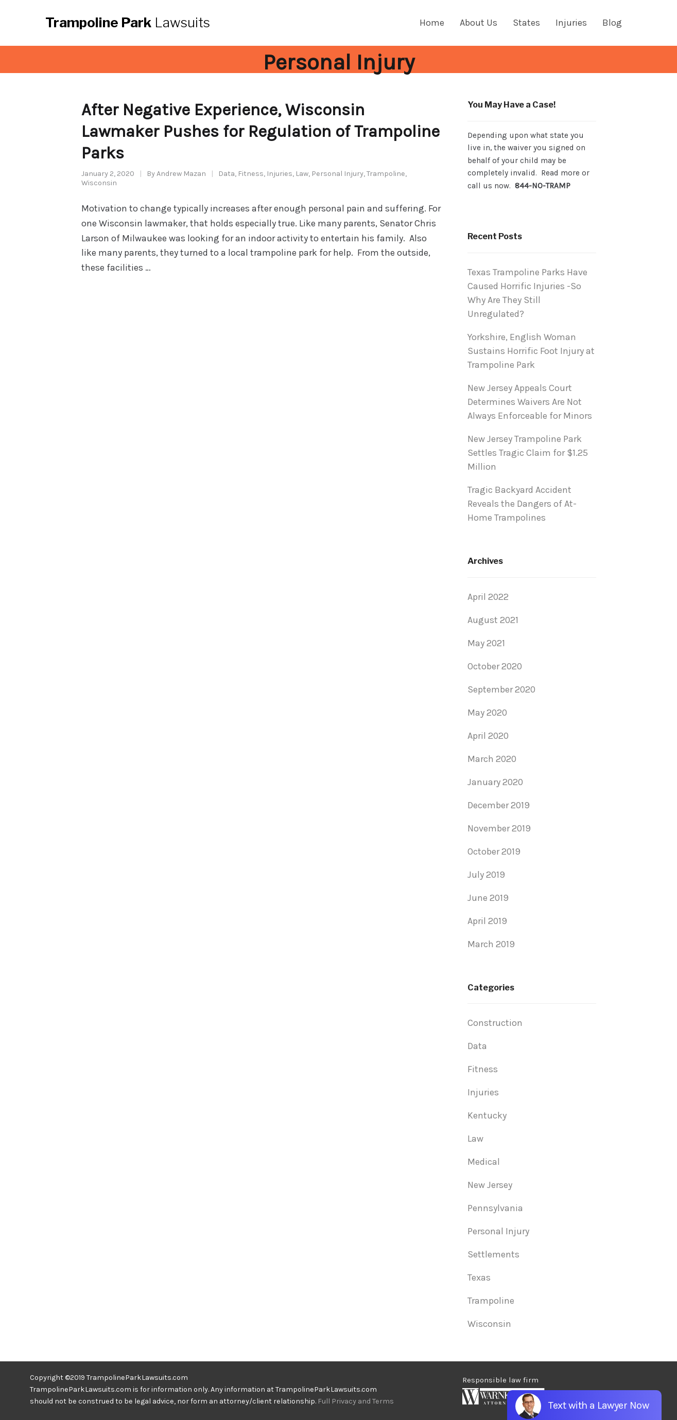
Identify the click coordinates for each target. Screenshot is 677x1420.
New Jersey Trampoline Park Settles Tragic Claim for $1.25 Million (527, 452)
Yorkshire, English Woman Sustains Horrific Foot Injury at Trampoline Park (531, 350)
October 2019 (493, 851)
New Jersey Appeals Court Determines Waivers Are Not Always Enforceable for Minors (529, 401)
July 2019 (486, 874)
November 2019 (499, 828)
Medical (483, 1161)
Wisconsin (99, 183)
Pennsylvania (495, 1208)
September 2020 (501, 689)
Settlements (493, 1254)
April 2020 (488, 735)
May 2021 (486, 643)
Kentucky (487, 1115)
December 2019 (498, 805)
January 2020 (495, 782)
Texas (479, 1277)
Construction (495, 1022)
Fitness (251, 173)
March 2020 (491, 759)
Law (302, 173)
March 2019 (491, 944)
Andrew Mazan (181, 173)
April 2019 (487, 921)
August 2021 (492, 620)
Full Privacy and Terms (356, 1401)
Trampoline (386, 173)
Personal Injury (337, 173)
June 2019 (488, 897)
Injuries (279, 173)
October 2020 (494, 666)
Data (226, 173)
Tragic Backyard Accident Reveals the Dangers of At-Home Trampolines (522, 503)
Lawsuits (127, 22)
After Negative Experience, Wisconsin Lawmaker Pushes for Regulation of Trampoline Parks (260, 131)
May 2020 (487, 712)
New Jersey (489, 1185)
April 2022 (488, 596)
